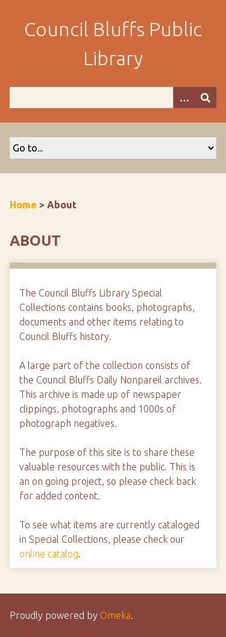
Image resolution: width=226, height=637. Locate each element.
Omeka (115, 615)
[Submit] (205, 97)
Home (23, 204)
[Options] (184, 97)
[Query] (113, 97)
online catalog (48, 553)
